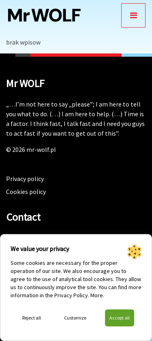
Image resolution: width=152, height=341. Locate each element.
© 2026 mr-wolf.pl (31, 149)
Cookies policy (26, 192)
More (96, 295)
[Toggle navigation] (133, 15)
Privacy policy (25, 179)
